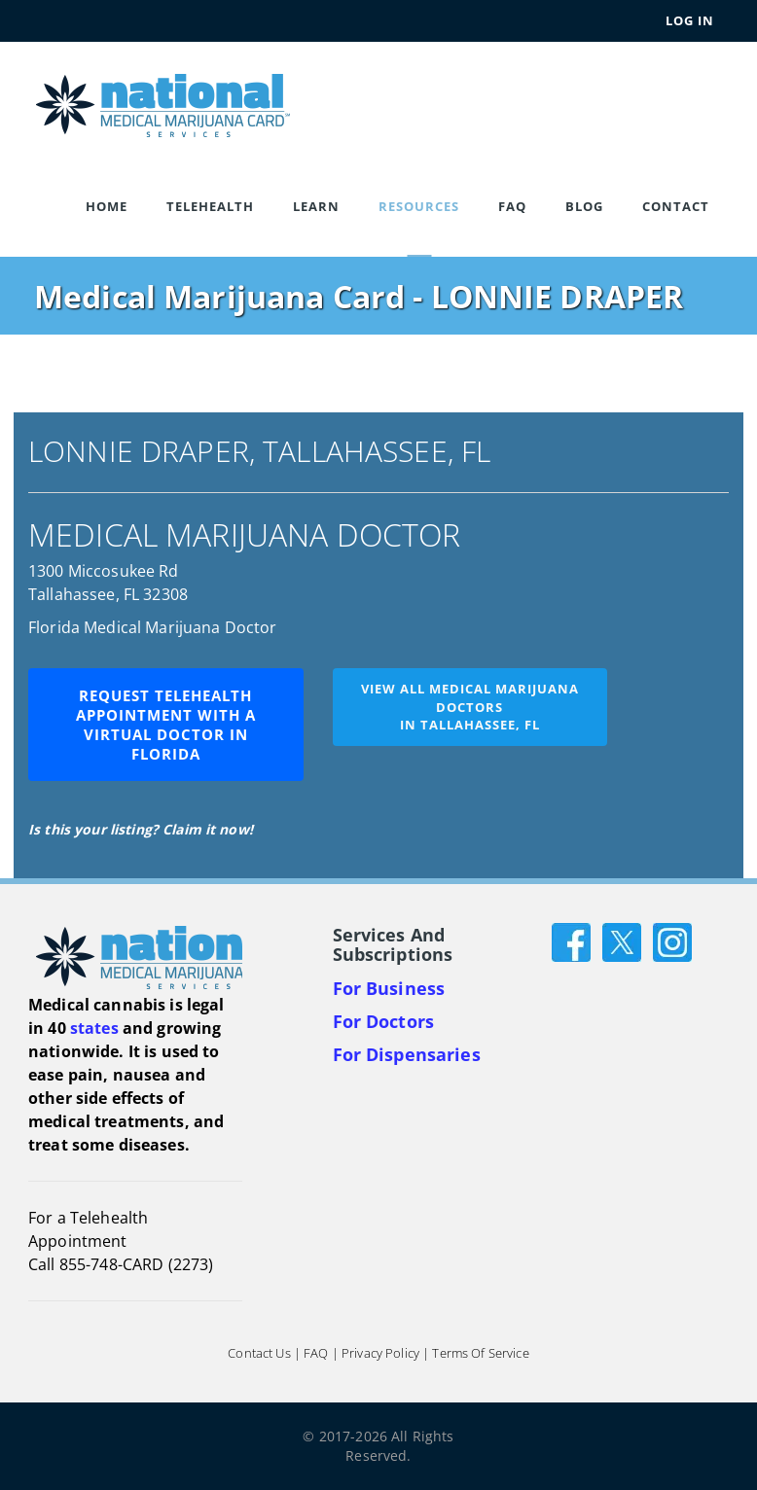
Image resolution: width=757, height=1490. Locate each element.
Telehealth (210, 206)
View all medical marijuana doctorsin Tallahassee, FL (470, 706)
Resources (418, 206)
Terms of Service (480, 1354)
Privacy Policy (380, 1354)
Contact (675, 206)
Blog (584, 206)
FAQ (512, 206)
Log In (690, 20)
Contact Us (259, 1354)
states (94, 1028)
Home (106, 206)
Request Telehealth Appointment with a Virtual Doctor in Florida (166, 724)
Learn (316, 206)
